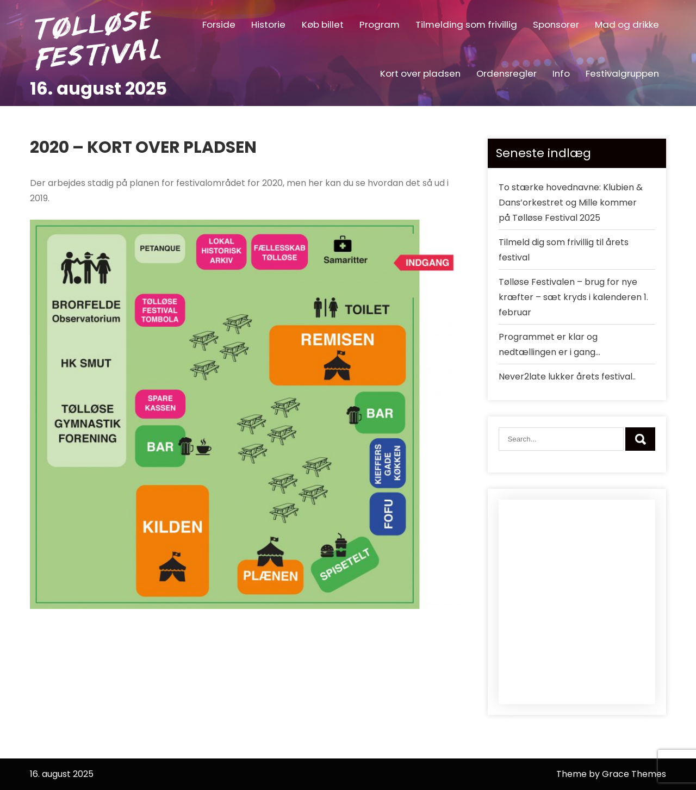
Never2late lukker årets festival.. (567, 376)
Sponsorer (556, 24)
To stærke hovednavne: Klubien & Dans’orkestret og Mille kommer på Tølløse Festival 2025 (571, 202)
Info (561, 73)
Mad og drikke (627, 24)
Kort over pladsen (420, 73)
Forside (218, 24)
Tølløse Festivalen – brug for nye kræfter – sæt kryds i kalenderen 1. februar (573, 297)
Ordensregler (506, 73)
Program (379, 24)
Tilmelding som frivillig (466, 24)
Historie (268, 24)
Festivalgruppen (622, 73)
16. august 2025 (98, 88)
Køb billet (323, 24)
